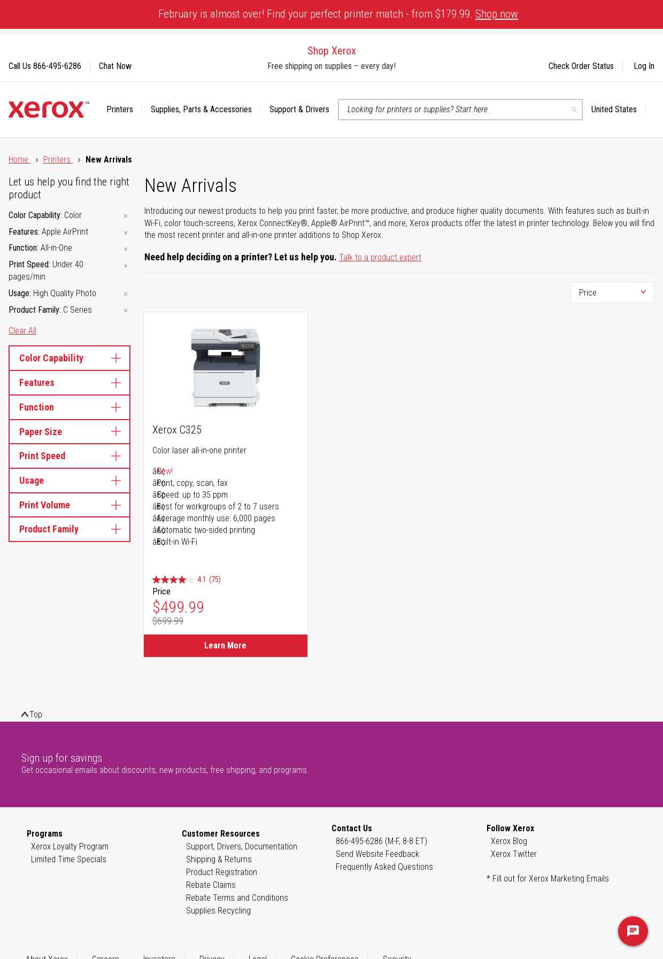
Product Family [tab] (69, 529)
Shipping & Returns (219, 859)
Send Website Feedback (377, 854)
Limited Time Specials (68, 859)
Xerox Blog (509, 841)
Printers (58, 159)
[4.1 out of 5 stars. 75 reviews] (186, 580)
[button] (618, 109)
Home (19, 159)
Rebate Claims (211, 885)
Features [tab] (69, 382)
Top (35, 714)
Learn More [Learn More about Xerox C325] (225, 645)
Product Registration (221, 872)
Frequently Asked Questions (384, 867)
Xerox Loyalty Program (70, 846)
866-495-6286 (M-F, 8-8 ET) (381, 841)
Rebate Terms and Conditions (237, 898)
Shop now (496, 13)
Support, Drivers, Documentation (241, 846)
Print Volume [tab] (69, 505)
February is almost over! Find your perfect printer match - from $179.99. (338, 13)
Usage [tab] (69, 480)
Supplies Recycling (218, 911)
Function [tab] (69, 407)
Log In (644, 66)
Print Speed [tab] (69, 455)
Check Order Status (581, 66)
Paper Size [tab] (69, 431)
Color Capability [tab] (69, 358)
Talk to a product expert (380, 257)
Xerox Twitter (514, 854)
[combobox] (460, 109)
